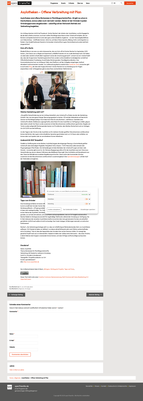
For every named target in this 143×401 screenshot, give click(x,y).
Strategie (27, 289)
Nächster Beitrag (94, 295)
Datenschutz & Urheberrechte (117, 386)
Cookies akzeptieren (54, 209)
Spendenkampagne (73, 156)
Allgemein (21, 289)
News (88, 3)
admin (31, 287)
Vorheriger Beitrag (17, 295)
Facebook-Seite (74, 64)
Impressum (132, 386)
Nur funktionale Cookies (70, 209)
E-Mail (12, 340)
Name (11, 334)
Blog (30, 67)
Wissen (97, 386)
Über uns (80, 3)
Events (63, 3)
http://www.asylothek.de (31, 262)
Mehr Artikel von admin (17, 370)
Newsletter (130, 3)
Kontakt (103, 386)
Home (11, 378)
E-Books (71, 3)
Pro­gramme (54, 3)
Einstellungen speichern (88, 209)
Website (12, 347)
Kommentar (13, 311)
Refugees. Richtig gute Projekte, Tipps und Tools (59, 269)
